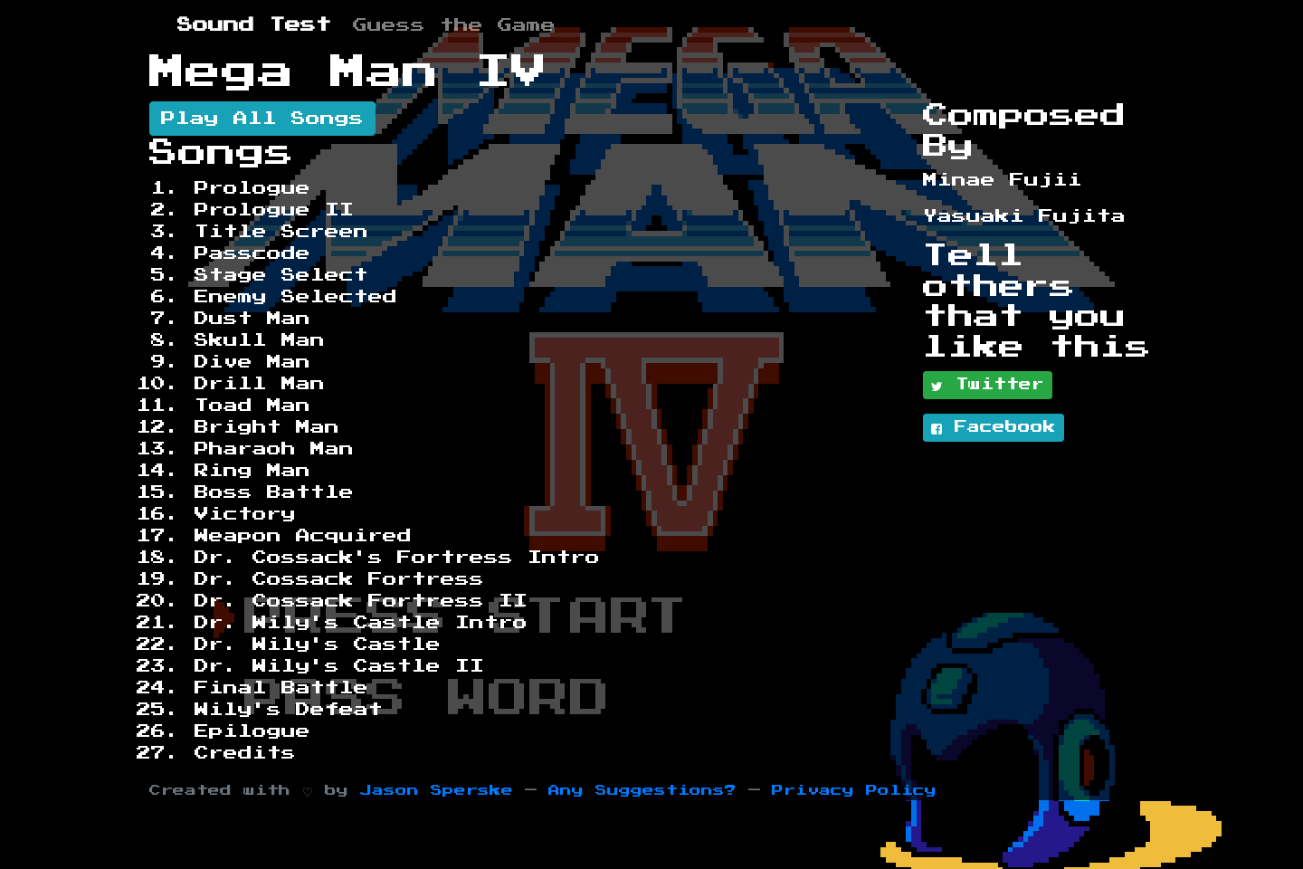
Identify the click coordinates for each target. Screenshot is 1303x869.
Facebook (993, 428)
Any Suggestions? (642, 791)
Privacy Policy (854, 791)
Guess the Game (454, 25)
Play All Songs (262, 118)
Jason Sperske (436, 791)
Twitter (987, 385)
